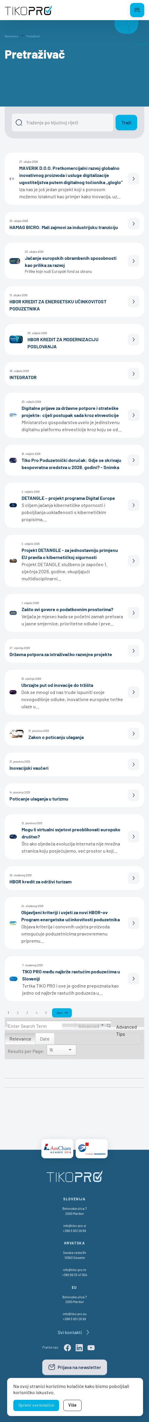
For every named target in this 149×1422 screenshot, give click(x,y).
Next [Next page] (59, 1012)
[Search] (35, 1026)
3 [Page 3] (27, 1012)
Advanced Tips (126, 1030)
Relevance (20, 1038)
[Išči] (62, 122)
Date (45, 1038)
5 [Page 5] (46, 1012)
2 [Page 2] (18, 1012)
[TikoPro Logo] (28, 10)
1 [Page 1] (8, 1012)
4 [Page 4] (37, 1012)
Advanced (88, 1025)
